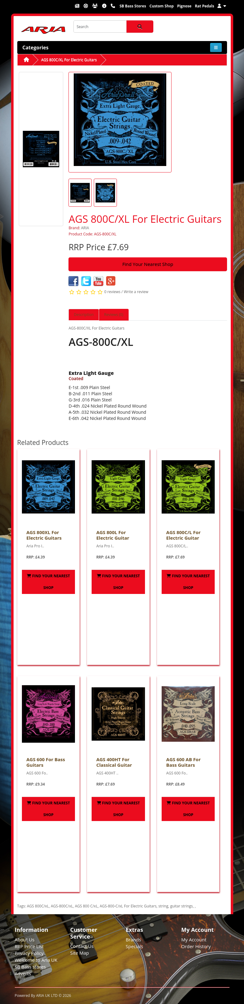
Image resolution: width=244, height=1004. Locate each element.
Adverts (23, 973)
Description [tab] (83, 314)
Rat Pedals (204, 6)
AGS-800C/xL (62, 906)
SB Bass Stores (132, 6)
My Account (194, 939)
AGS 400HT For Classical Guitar (114, 762)
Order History (196, 946)
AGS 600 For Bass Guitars (46, 762)
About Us (25, 939)
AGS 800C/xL (38, 906)
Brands (133, 939)
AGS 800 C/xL (86, 906)
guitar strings (181, 906)
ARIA (85, 227)
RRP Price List (29, 946)
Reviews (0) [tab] (113, 314)
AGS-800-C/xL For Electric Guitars (128, 906)
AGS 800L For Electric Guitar (112, 535)
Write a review (136, 291)
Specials (134, 946)
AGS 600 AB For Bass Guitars (183, 762)
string (163, 906)
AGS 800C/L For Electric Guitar (183, 535)
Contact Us (82, 946)
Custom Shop (161, 6)
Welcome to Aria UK (36, 960)
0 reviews (112, 291)
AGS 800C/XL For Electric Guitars (69, 59)
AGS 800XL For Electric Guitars (44, 535)
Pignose (184, 6)
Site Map (79, 953)
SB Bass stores (30, 967)
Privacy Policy (29, 953)
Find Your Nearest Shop (147, 264)
